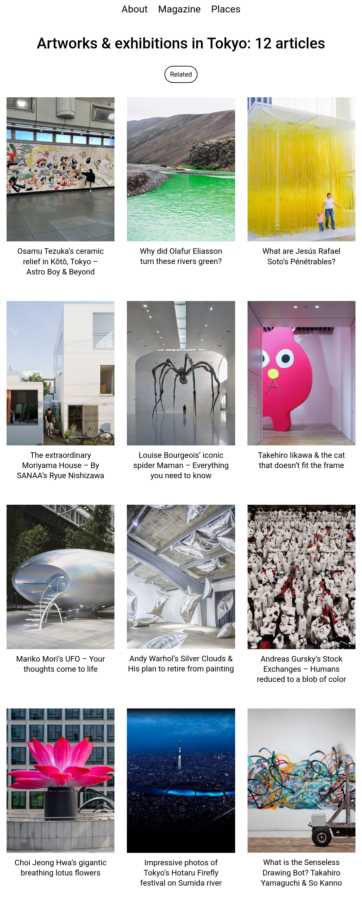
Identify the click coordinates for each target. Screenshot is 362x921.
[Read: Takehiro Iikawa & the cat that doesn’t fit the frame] (301, 373)
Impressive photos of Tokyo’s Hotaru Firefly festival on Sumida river (181, 873)
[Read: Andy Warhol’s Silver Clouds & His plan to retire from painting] (181, 576)
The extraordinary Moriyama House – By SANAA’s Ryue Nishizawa (60, 465)
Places (226, 9)
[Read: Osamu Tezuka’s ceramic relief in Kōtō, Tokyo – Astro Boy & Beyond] (60, 169)
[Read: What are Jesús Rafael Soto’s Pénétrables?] (301, 169)
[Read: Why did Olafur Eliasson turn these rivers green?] (181, 169)
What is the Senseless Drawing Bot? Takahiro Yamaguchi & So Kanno (301, 872)
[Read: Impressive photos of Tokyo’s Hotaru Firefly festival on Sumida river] (181, 780)
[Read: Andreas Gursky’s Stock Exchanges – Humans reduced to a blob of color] (301, 576)
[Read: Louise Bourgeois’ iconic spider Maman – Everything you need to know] (181, 373)
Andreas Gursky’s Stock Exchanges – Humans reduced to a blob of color (301, 669)
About (135, 9)
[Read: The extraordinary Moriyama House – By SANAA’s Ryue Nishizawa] (60, 373)
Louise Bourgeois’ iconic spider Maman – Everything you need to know (181, 465)
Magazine (179, 9)
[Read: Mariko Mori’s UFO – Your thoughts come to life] (60, 576)
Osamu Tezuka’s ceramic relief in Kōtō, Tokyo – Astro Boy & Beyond (60, 261)
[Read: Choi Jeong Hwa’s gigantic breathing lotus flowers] (60, 780)
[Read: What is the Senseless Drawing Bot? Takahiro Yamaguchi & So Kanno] (301, 780)
